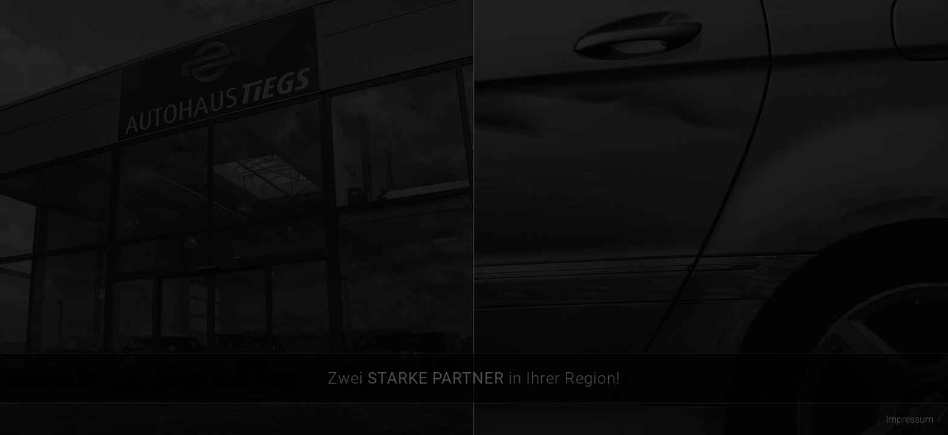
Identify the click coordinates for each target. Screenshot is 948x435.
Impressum (909, 419)
